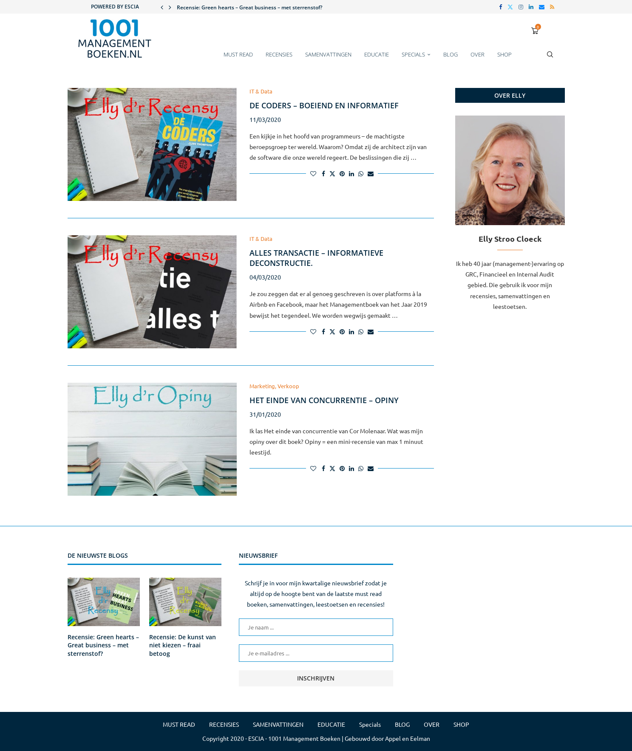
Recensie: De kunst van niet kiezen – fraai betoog (182, 645)
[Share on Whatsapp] (360, 173)
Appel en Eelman (407, 738)
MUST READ (238, 54)
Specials (413, 54)
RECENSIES (279, 54)
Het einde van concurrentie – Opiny (324, 400)
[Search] (550, 59)
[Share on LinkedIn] (351, 173)
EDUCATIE (376, 54)
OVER (477, 54)
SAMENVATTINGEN (328, 54)
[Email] (541, 7)
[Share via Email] (371, 173)
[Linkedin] (531, 7)
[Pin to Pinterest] (342, 173)
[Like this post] (313, 173)
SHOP (504, 54)
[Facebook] (500, 7)
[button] (162, 7)
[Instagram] (521, 7)
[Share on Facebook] (323, 173)
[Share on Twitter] (332, 173)
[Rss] (552, 7)
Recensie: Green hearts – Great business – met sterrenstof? (249, 7)
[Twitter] (510, 7)
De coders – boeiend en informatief (324, 105)
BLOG (450, 54)
